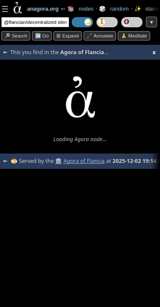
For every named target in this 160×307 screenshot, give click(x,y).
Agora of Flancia (84, 161)
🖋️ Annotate (100, 35)
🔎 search (15, 35)
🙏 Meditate (134, 35)
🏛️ (58, 161)
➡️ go (42, 35)
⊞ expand (67, 35)
